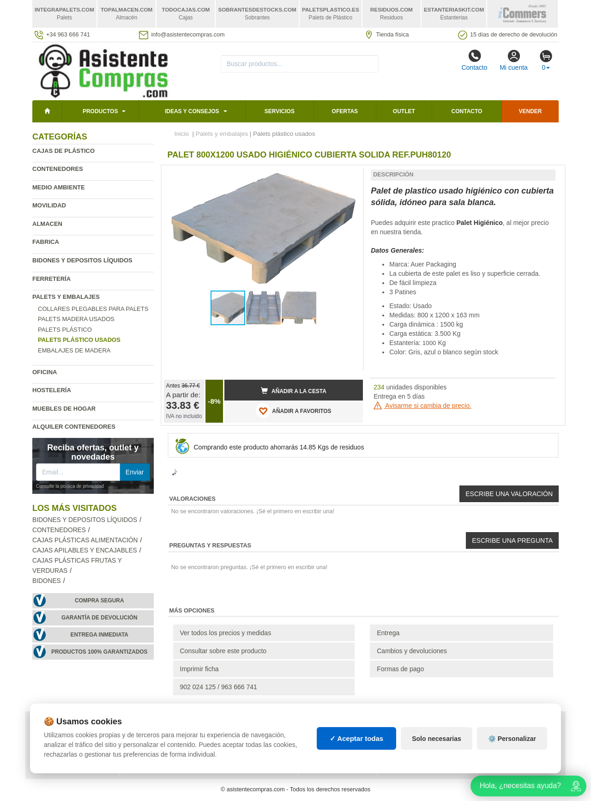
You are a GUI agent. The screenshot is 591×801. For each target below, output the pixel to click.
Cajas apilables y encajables (84, 550)
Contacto (474, 60)
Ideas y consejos (192, 111)
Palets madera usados (76, 319)
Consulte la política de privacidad (70, 486)
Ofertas (345, 111)
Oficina (44, 372)
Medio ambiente (58, 187)
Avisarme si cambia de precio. (422, 405)
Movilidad (49, 205)
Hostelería (51, 390)
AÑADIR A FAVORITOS (293, 410)
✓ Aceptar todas (357, 738)
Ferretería (51, 278)
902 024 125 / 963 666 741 (218, 687)
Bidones (46, 580)
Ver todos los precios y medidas (225, 633)
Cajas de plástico (63, 150)
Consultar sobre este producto (223, 651)
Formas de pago (400, 669)
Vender (530, 111)
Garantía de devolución (99, 617)
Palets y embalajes (66, 296)
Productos (100, 111)
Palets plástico (65, 329)
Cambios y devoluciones (412, 651)
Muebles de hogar (64, 408)
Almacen (47, 223)
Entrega (388, 633)
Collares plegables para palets (93, 308)
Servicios (280, 111)
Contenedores (57, 168)
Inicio (182, 133)
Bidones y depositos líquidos (82, 260)
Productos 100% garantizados (99, 652)
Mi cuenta (514, 60)
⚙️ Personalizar (512, 738)
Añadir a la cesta (293, 390)
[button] (347, 176)
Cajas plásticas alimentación (85, 540)
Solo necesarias (436, 738)
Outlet (404, 111)
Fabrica (45, 241)
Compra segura (99, 600)
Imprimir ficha (199, 669)
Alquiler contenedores (73, 426)
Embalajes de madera (74, 350)
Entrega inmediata (99, 634)
